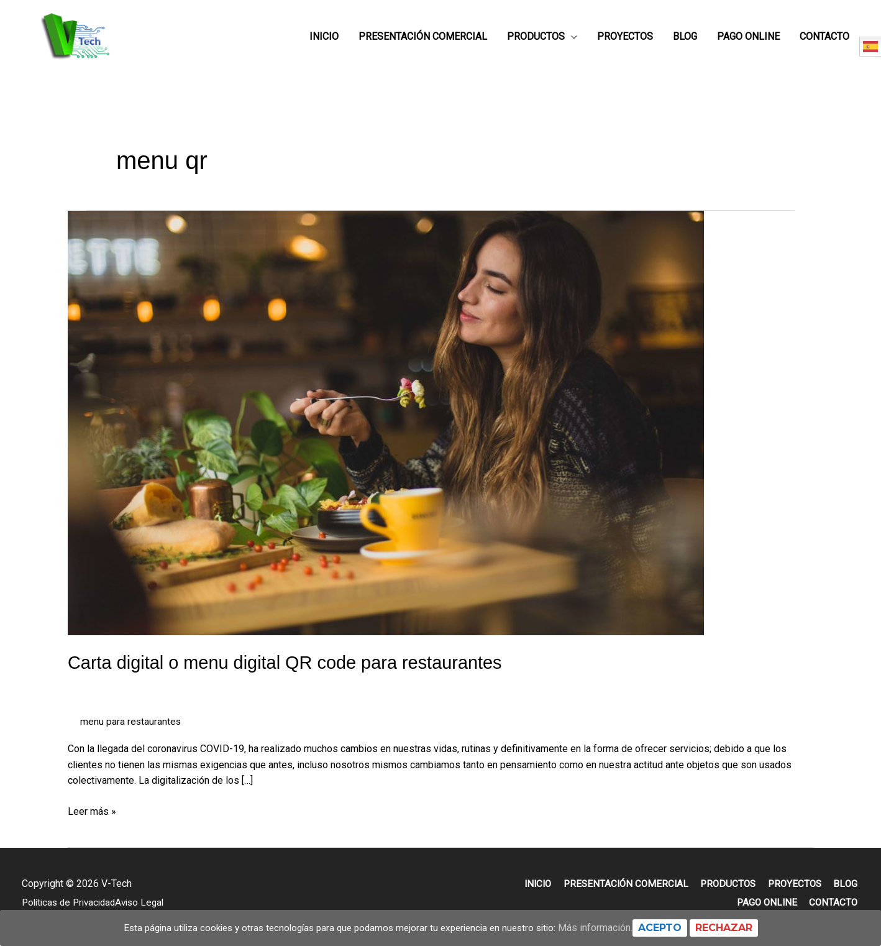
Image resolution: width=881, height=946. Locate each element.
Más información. (607, 928)
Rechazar (735, 928)
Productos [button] (536, 41)
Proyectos (625, 41)
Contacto (824, 41)
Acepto (671, 928)
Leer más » (92, 818)
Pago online (748, 41)
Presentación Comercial (422, 41)
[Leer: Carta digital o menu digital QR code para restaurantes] (386, 431)
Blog (685, 41)
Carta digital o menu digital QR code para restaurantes (293, 671)
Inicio (324, 41)
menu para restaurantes (131, 730)
